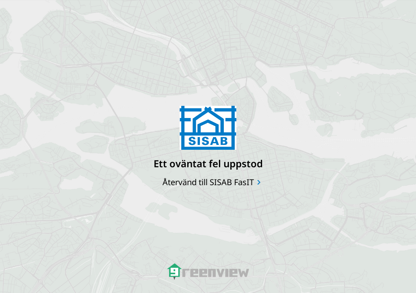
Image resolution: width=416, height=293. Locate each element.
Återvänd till (208, 182)
